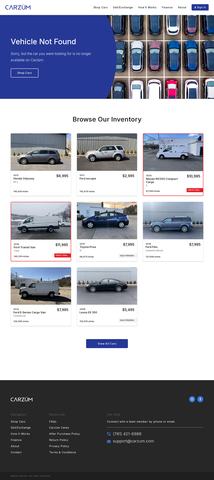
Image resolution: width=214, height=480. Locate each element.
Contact (16, 452)
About (182, 7)
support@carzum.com (133, 441)
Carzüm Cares (59, 427)
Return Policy (58, 440)
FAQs (52, 421)
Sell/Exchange (123, 7)
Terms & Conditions (62, 452)
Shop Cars (100, 7)
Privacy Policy (59, 446)
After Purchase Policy (64, 433)
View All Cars (107, 343)
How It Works (147, 7)
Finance (167, 7)
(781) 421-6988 (127, 433)
